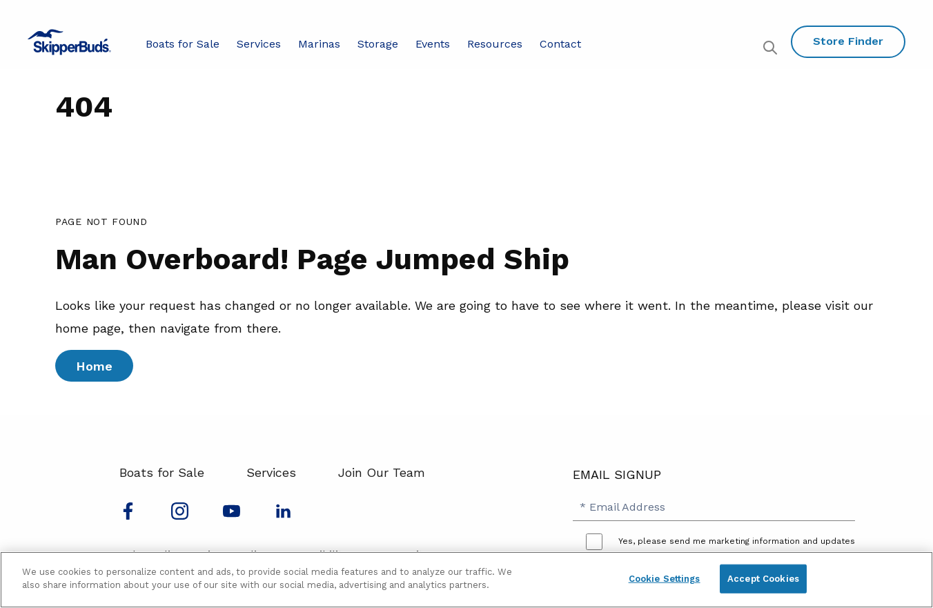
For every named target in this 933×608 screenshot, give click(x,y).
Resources (494, 43)
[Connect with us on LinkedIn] (283, 515)
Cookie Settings (664, 578)
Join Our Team (381, 472)
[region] (466, 579)
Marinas (319, 43)
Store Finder (848, 41)
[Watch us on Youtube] (231, 515)
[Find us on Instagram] (179, 515)
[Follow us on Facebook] (128, 515)
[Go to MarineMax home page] (69, 42)
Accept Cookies (763, 578)
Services (259, 43)
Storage (377, 43)
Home (94, 366)
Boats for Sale (182, 43)
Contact (560, 43)
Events (432, 43)
